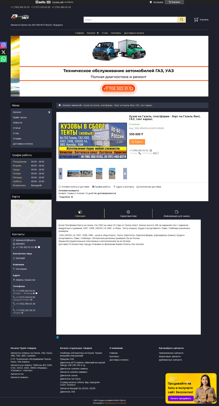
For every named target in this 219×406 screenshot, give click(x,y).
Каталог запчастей (72, 105)
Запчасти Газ (17, 374)
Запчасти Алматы (19, 377)
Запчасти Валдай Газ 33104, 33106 (77, 388)
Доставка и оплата (134, 33)
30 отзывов (158, 2)
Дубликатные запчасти (170, 360)
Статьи (16, 128)
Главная (79, 33)
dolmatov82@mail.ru (26, 240)
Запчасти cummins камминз (73, 372)
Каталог (91, 33)
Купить (139, 142)
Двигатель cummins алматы (74, 368)
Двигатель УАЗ (67, 392)
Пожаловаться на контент (115, 403)
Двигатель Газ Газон (70, 379)
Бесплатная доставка (150, 187)
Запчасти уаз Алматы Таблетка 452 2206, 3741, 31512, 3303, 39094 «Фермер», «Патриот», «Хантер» (31, 368)
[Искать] (181, 20)
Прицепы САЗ (67, 359)
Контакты (116, 33)
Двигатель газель (69, 375)
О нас (105, 33)
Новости (17, 122)
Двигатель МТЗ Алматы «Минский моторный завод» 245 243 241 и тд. (82, 363)
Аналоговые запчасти (170, 356)
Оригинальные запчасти (171, 353)
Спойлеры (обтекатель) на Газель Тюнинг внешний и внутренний (81, 354)
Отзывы (17, 138)
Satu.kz (123, 400)
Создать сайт (58, 2)
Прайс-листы (20, 117)
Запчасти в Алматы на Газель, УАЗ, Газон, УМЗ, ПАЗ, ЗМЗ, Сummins (32, 354)
